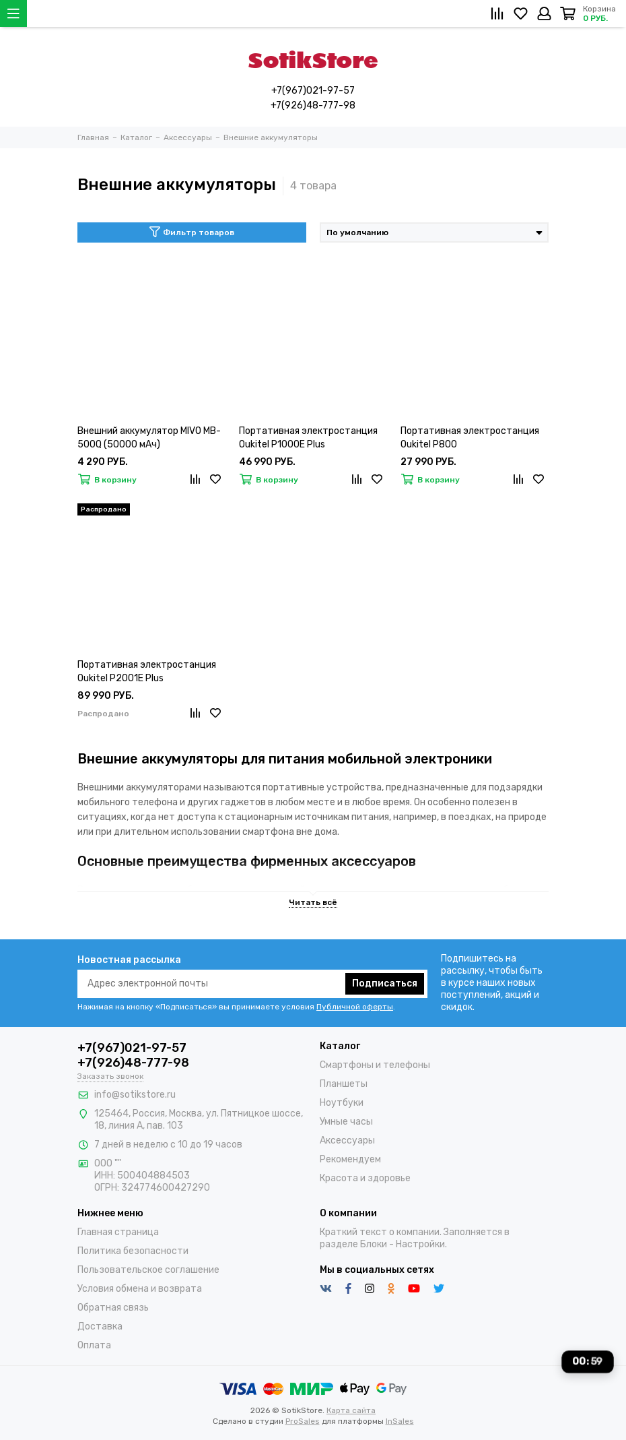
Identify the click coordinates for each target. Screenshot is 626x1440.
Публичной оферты (354, 1006)
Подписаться (384, 983)
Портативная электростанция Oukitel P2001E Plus (146, 671)
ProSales (302, 1421)
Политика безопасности (132, 1251)
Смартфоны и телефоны (375, 1065)
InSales (400, 1421)
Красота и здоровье (365, 1178)
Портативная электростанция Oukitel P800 (470, 437)
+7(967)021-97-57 (313, 90)
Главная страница (118, 1232)
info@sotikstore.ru (135, 1094)
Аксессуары (347, 1140)
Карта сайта (351, 1410)
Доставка (100, 1326)
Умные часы (346, 1121)
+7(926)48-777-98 (313, 105)
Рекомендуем (350, 1159)
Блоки (373, 1244)
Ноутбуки (341, 1102)
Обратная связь (113, 1307)
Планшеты (344, 1084)
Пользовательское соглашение (148, 1270)
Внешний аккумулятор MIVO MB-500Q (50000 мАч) (149, 437)
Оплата (94, 1345)
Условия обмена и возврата (139, 1288)
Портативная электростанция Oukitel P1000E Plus (308, 437)
